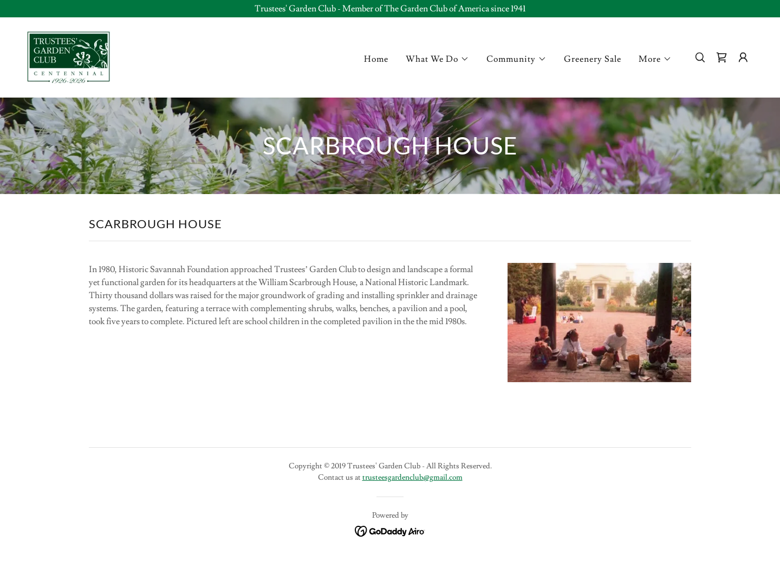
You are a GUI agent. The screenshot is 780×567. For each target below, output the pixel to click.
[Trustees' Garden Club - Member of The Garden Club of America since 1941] (390, 8)
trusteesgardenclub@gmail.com (412, 477)
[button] (437, 59)
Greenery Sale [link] (592, 59)
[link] (68, 55)
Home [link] (376, 59)
